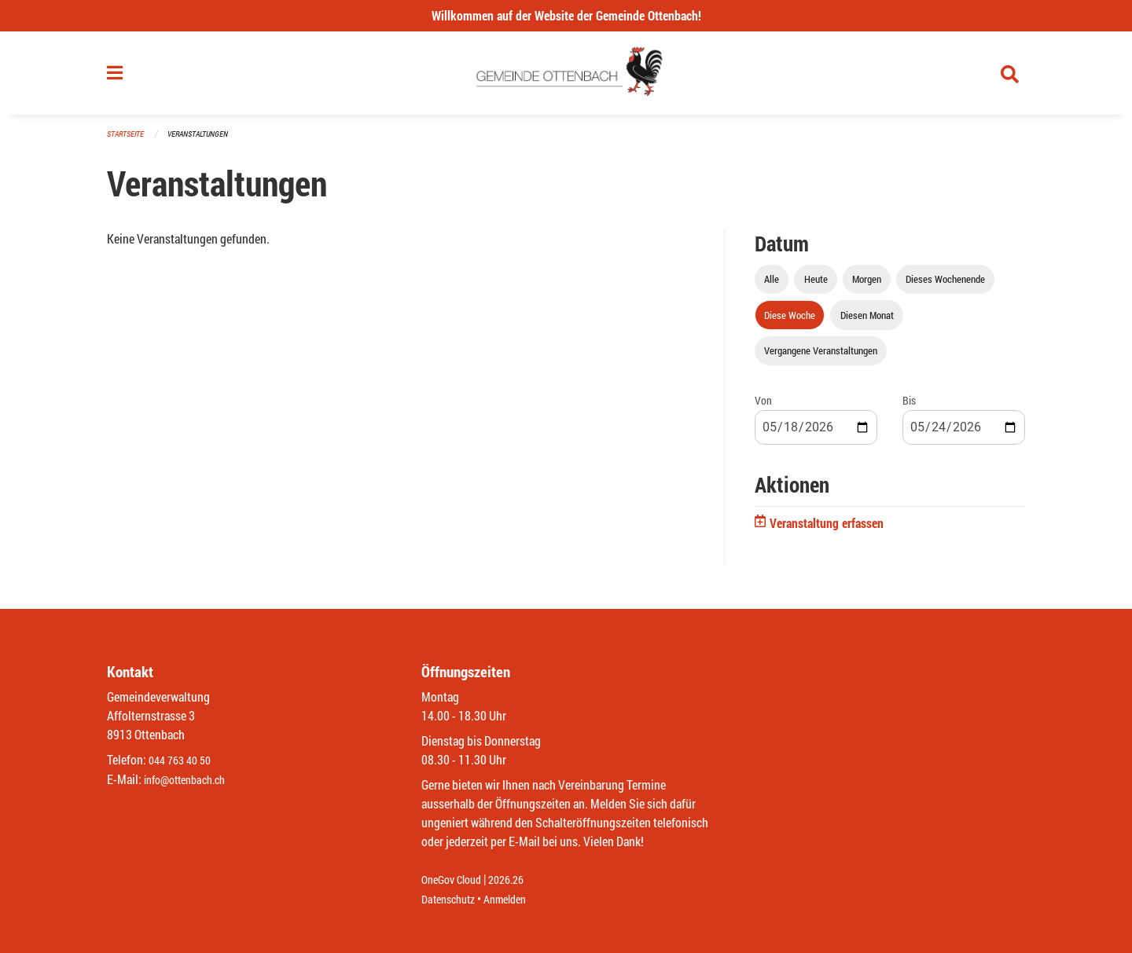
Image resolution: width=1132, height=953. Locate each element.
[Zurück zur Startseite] (566, 77)
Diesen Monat (867, 321)
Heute (816, 286)
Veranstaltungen (204, 141)
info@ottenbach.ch (191, 780)
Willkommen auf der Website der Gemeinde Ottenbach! (566, 15)
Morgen (866, 286)
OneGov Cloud (455, 880)
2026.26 (517, 880)
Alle (771, 286)
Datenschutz (452, 899)
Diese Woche (789, 321)
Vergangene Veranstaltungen (820, 356)
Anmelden (516, 899)
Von (763, 406)
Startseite (127, 141)
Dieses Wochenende (945, 286)
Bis (909, 406)
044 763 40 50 (184, 761)
